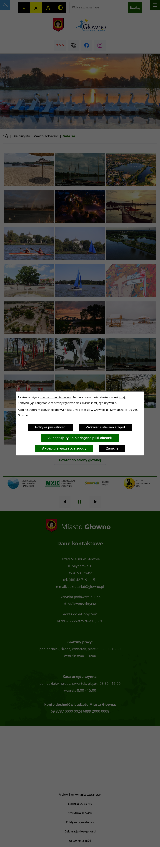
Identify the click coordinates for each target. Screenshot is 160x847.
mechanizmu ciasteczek (55, 397)
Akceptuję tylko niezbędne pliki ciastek (80, 438)
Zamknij (112, 448)
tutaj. (122, 397)
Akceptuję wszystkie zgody (64, 448)
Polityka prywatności (50, 427)
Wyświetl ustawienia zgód (105, 427)
